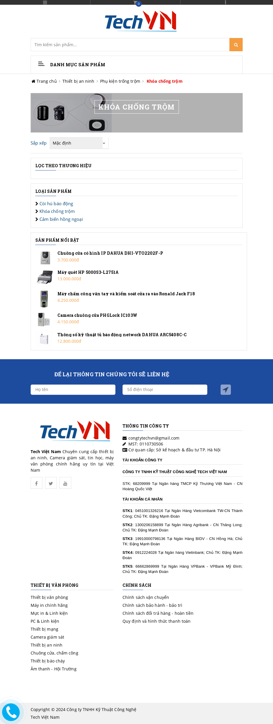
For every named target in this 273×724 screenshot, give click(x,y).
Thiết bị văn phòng (49, 597)
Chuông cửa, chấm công (54, 653)
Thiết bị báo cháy (48, 661)
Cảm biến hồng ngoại (61, 219)
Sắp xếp (39, 143)
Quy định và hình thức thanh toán (157, 621)
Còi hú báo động (56, 203)
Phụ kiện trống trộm (120, 81)
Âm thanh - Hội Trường (54, 669)
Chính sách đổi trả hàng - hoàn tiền (158, 613)
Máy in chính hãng (49, 605)
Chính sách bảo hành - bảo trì (152, 605)
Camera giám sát (47, 637)
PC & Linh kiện (45, 621)
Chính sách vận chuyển (146, 597)
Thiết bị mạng (44, 629)
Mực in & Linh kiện (49, 613)
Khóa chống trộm (165, 81)
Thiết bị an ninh (78, 81)
